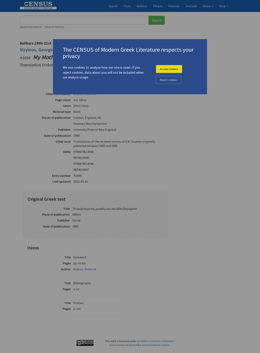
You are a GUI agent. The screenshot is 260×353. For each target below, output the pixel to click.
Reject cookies (168, 80)
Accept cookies (169, 69)
